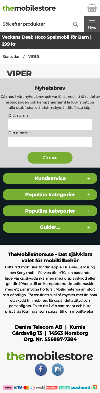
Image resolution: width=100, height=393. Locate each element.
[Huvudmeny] (92, 24)
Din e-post (18, 132)
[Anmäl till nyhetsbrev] (50, 158)
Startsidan (12, 57)
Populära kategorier (50, 194)
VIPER (33, 57)
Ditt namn (18, 115)
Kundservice (50, 178)
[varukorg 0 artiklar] (92, 8)
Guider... (50, 227)
